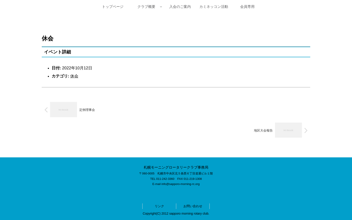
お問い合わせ (192, 206)
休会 (74, 76)
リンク (159, 206)
